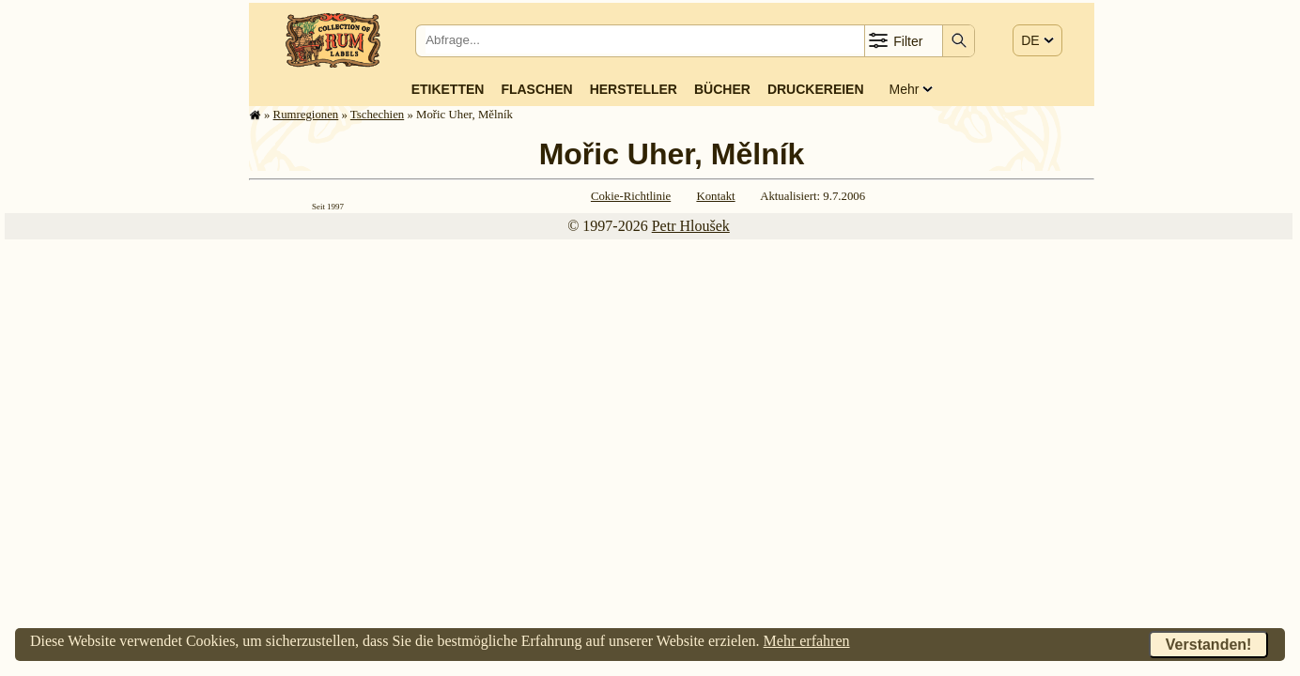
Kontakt (715, 196)
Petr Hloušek (691, 226)
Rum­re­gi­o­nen (306, 114)
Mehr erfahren (807, 641)
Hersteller (633, 89)
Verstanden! (1209, 645)
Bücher (722, 89)
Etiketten (448, 89)
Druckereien (815, 89)
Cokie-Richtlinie (631, 196)
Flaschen (536, 89)
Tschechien (377, 114)
